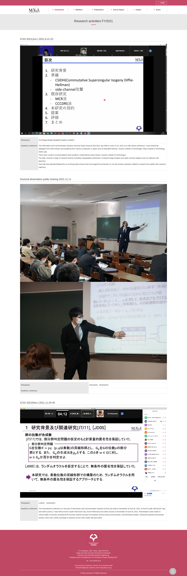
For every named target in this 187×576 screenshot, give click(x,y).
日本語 (161, 2)
